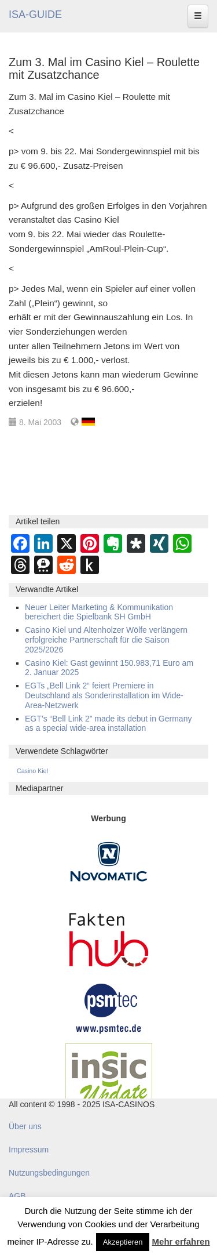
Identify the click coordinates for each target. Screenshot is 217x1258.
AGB (17, 1196)
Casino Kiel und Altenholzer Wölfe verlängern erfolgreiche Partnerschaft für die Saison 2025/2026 (106, 639)
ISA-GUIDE (35, 14)
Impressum (29, 1149)
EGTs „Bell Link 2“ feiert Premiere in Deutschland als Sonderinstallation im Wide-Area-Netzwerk (104, 695)
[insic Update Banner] (108, 1077)
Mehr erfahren (181, 1241)
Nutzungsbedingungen (49, 1172)
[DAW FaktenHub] (108, 936)
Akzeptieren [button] (123, 1242)
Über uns (25, 1126)
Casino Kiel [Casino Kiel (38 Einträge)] (32, 770)
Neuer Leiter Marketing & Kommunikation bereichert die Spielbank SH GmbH (99, 612)
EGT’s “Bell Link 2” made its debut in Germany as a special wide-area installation (108, 723)
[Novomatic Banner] (108, 861)
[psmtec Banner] (109, 1007)
